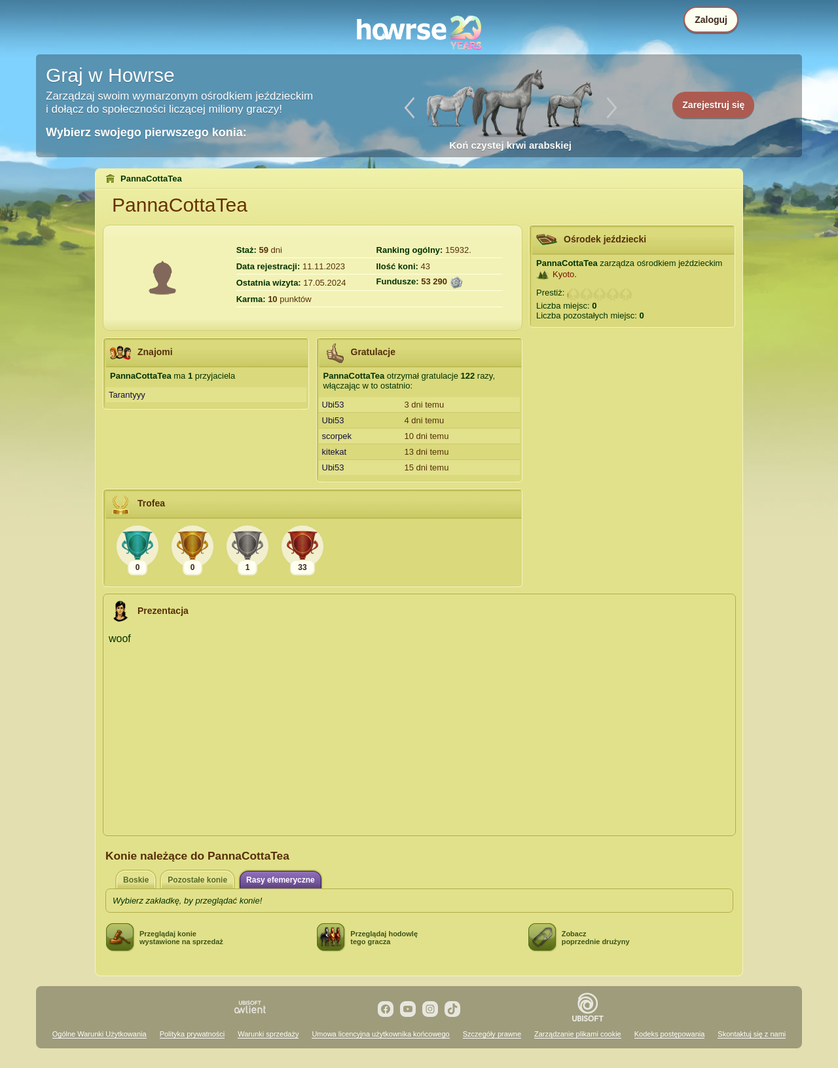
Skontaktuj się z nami (752, 1034)
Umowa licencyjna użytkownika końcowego (380, 1034)
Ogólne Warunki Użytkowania (99, 1034)
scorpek (337, 436)
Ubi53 (333, 405)
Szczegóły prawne (492, 1034)
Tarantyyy (127, 395)
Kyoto (563, 274)
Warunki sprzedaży (268, 1034)
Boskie (136, 880)
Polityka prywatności (192, 1034)
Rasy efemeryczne (280, 880)
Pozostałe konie (197, 880)
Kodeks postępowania (669, 1034)
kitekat (334, 452)
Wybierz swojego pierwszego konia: (146, 132)
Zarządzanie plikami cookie (577, 1034)
